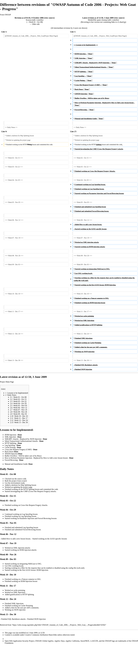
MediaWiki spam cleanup (97, 20)
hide (3, 389)
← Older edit (35, 24)
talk (34, 20)
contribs (40, 20)
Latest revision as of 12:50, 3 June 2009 (97, 18)
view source (49, 18)
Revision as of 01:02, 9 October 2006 (29, 18)
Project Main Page (7, 382)
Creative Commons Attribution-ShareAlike (41, 635)
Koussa (28, 20)
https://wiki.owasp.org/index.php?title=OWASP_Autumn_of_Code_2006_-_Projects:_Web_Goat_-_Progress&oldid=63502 (59, 625)
